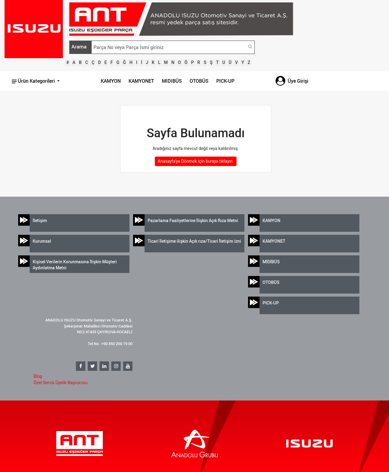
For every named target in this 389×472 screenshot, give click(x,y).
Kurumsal (42, 241)
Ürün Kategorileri (34, 81)
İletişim (40, 220)
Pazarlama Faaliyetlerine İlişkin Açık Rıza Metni (193, 220)
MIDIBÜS (172, 81)
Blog (38, 376)
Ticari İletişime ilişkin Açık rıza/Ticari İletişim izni (194, 241)
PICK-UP (225, 81)
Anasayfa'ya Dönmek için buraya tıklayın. (196, 161)
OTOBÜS (199, 81)
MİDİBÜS (271, 261)
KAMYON (111, 81)
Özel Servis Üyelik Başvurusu (60, 382)
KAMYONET (141, 81)
